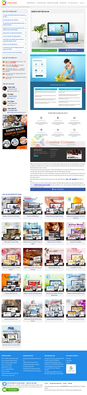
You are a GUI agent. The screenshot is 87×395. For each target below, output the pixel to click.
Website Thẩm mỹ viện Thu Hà (76, 319)
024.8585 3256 (12, 110)
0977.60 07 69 (12, 103)
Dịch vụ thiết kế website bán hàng (10, 358)
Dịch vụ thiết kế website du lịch (9, 362)
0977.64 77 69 (12, 89)
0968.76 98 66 (12, 96)
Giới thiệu (68, 358)
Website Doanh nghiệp (52, 3)
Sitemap (70, 383)
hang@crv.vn (12, 98)
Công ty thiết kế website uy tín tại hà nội (32, 359)
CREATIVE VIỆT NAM (31, 383)
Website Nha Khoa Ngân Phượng (54, 216)
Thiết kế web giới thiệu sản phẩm (31, 364)
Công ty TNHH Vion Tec (11, 293)
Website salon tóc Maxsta (54, 242)
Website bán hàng (41, 3)
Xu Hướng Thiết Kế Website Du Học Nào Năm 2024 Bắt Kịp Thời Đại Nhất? (54, 372)
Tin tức (46, 383)
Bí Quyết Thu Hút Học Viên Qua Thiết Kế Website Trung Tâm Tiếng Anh (54, 359)
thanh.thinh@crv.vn (13, 91)
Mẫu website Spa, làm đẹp (11, 242)
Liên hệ (81, 3)
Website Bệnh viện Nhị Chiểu (54, 319)
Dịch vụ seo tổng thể (7, 365)
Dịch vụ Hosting (5, 371)
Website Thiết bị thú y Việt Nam (11, 216)
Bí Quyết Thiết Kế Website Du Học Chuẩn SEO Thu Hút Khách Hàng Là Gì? (54, 363)
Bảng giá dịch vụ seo (7, 367)
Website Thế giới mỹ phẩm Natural (33, 293)
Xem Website (44, 50)
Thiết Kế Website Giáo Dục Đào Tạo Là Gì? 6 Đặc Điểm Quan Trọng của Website (54, 368)
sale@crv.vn (11, 105)
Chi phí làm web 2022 (28, 366)
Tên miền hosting (72, 3)
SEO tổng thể (63, 3)
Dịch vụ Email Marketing (7, 369)
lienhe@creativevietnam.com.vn (17, 112)
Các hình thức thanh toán (55, 383)
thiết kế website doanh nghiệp (42, 185)
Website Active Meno (75, 242)
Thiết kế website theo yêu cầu (30, 362)
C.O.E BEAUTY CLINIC (75, 267)
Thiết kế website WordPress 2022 (31, 368)
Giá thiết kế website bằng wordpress (32, 371)
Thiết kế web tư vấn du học (8, 375)
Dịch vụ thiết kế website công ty (9, 360)
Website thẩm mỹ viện (54, 267)
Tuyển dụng (69, 360)
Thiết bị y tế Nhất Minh (33, 216)
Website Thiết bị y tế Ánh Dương (75, 293)
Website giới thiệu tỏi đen (11, 319)
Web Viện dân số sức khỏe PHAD (11, 345)
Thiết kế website (31, 3)
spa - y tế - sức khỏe (71, 179)
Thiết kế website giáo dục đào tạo (10, 373)
